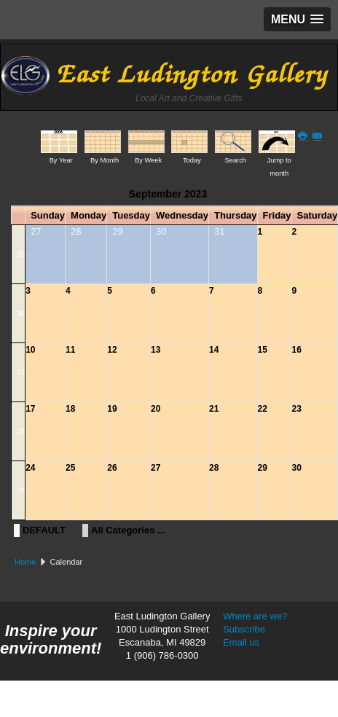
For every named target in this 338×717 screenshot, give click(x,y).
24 (30, 468)
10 (30, 350)
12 (112, 350)
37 (21, 373)
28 (214, 468)
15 (262, 350)
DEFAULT (44, 530)
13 (155, 350)
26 (112, 468)
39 (21, 491)
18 (70, 409)
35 (21, 255)
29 (262, 468)
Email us (241, 642)
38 (21, 432)
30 (297, 468)
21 (214, 409)
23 (297, 409)
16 (297, 350)
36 (21, 314)
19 (112, 409)
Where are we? (255, 616)
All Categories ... (128, 530)
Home (25, 561)
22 (262, 409)
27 (155, 468)
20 (155, 409)
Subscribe (244, 629)
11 (70, 350)
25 (70, 468)
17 (30, 409)
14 (214, 350)
